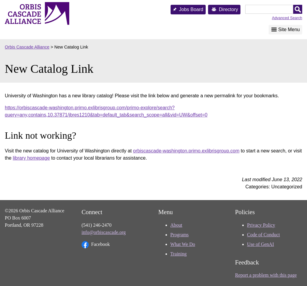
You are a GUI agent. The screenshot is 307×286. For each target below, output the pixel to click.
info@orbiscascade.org (104, 232)
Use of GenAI (260, 244)
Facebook (96, 244)
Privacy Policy (261, 225)
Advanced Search (287, 18)
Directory (228, 9)
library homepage (31, 158)
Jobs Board (191, 9)
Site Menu (289, 29)
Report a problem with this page (266, 275)
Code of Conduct (263, 234)
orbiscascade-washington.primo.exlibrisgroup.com (186, 150)
